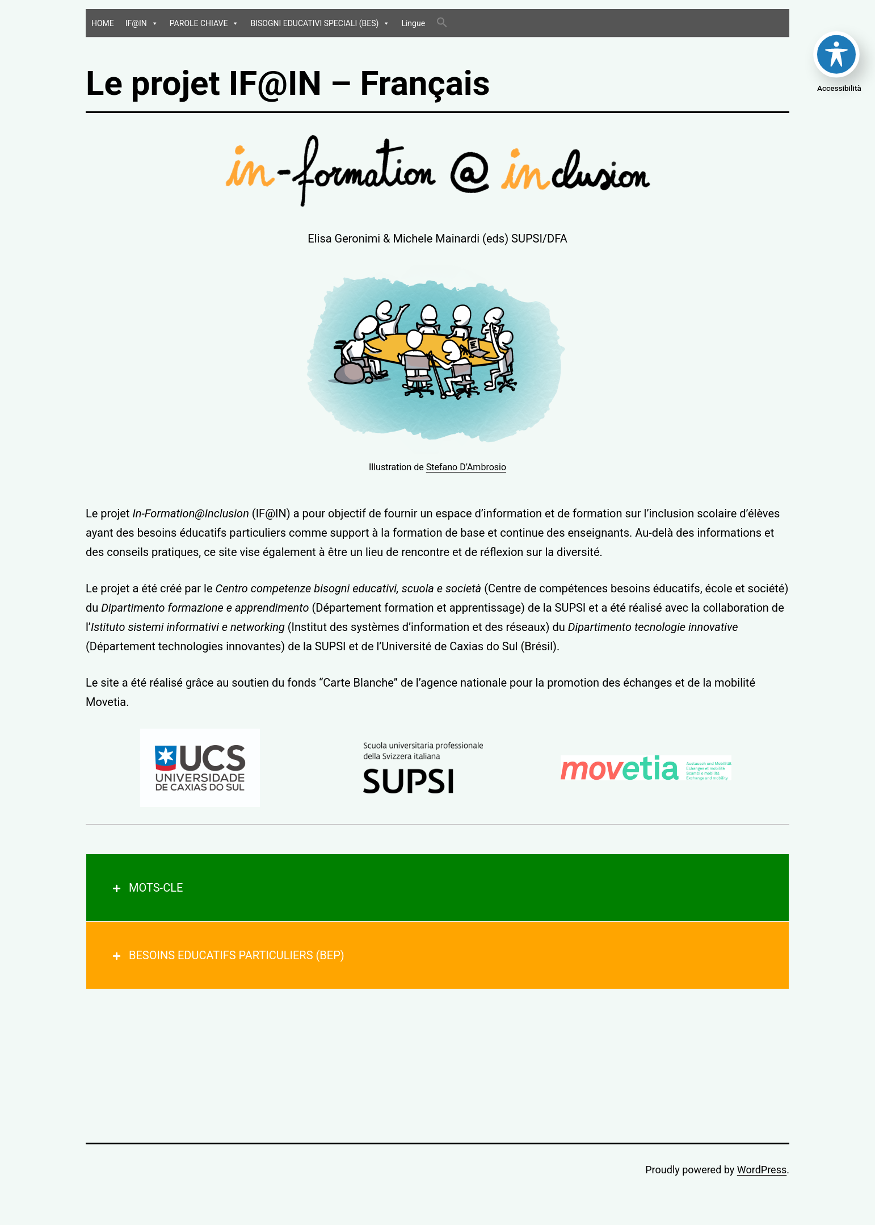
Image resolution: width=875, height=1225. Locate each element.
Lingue (413, 23)
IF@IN (141, 23)
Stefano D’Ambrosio (466, 467)
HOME (102, 23)
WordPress (761, 1170)
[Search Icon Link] (442, 23)
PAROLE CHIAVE (204, 23)
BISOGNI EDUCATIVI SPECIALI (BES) (320, 23)
